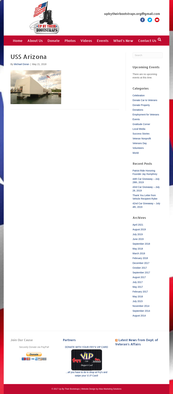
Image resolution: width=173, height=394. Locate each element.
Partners (69, 340)
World (136, 153)
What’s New (123, 40)
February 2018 (140, 258)
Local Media (139, 129)
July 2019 (138, 234)
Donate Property (141, 105)
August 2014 (139, 315)
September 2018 (141, 243)
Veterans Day (140, 143)
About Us (35, 40)
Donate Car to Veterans (145, 100)
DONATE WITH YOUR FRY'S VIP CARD (86, 347)
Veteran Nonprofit (142, 138)
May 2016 (138, 296)
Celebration (139, 95)
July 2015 (138, 301)
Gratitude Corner (141, 124)
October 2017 (140, 267)
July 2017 (138, 282)
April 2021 (138, 224)
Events (102, 40)
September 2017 (141, 272)
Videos (86, 40)
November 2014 (141, 306)
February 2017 (140, 291)
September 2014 (141, 311)
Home (18, 40)
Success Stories (141, 133)
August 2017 (139, 277)
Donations (138, 109)
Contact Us (147, 40)
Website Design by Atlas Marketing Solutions (101, 389)
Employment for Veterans (146, 114)
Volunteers (138, 148)
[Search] (159, 39)
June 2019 (138, 239)
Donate (53, 40)
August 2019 (139, 229)
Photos (70, 40)
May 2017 (138, 287)
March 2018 (139, 253)
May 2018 (138, 248)
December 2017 (141, 263)
